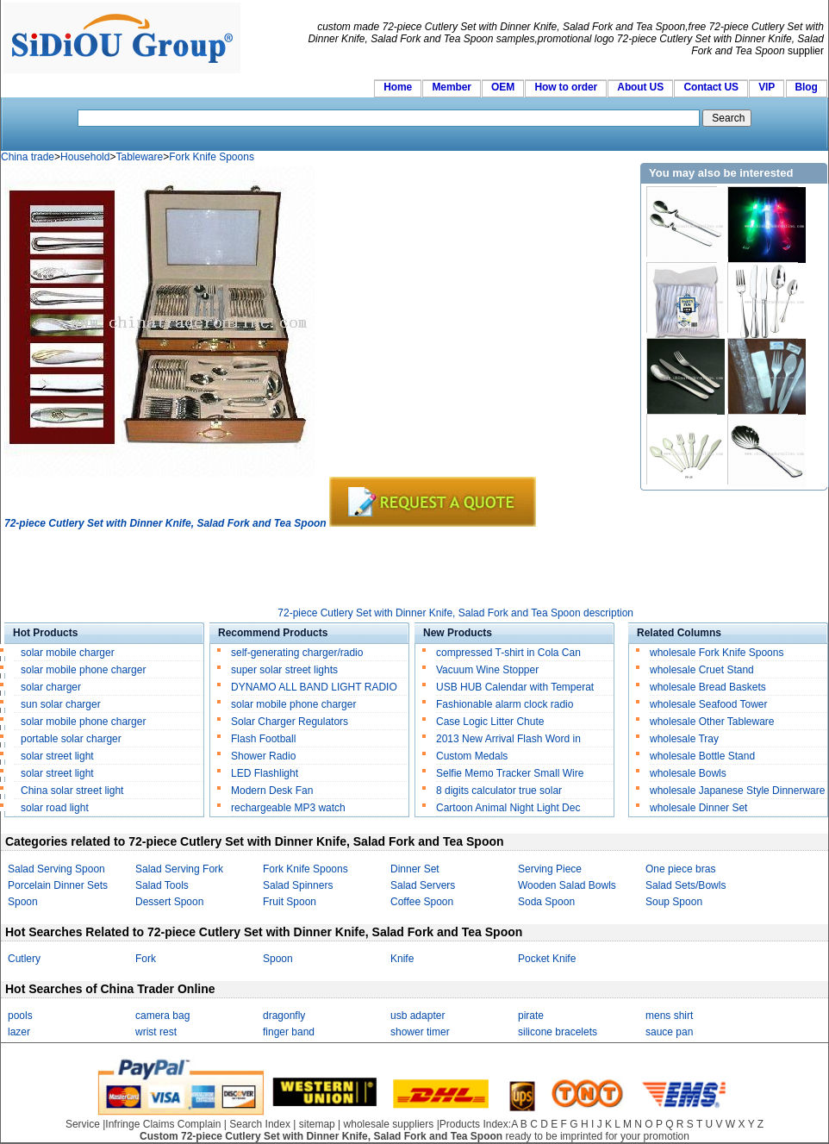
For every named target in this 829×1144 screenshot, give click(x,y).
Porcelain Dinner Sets (58, 885)
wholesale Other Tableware (712, 722)
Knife (402, 959)
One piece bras (680, 869)
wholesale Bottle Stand (702, 756)
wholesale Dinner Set (698, 808)
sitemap (317, 1124)
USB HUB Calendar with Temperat (515, 687)
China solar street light (72, 791)
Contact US (710, 87)
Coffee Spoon (421, 902)
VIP (766, 87)
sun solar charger (61, 704)
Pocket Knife (547, 959)
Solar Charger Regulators (289, 722)
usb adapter (417, 1016)
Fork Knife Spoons (211, 157)
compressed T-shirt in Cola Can (508, 653)
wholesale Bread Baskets (708, 687)
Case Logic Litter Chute (490, 722)
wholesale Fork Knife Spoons (716, 653)
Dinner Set (414, 869)
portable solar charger (72, 739)
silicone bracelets (557, 1032)
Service (82, 1124)
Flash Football (263, 739)
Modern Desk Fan (272, 791)
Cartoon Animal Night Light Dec (508, 808)
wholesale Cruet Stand (702, 670)
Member (451, 87)
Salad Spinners (298, 885)
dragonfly (284, 1016)
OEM (502, 87)
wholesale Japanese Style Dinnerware (737, 791)
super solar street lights (284, 670)
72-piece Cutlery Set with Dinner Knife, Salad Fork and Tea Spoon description (455, 613)
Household (84, 157)
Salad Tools (162, 885)
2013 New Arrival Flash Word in (508, 739)
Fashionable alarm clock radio (506, 704)
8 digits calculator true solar (499, 791)
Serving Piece (550, 869)
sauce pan (669, 1032)
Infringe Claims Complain (163, 1124)
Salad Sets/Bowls (685, 885)
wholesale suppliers (389, 1124)
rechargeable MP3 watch (288, 808)
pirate (531, 1016)
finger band (289, 1032)
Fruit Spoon (289, 902)
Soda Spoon (546, 902)
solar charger (51, 687)
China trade (27, 157)
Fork (145, 959)
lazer (19, 1032)
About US (640, 87)
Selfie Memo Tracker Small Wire (509, 773)
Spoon (23, 902)
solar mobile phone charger (83, 670)
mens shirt (669, 1016)
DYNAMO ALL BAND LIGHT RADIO (314, 687)
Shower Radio (263, 756)
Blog (806, 87)
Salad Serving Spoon (56, 869)
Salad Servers (422, 885)
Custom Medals (472, 756)
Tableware (139, 157)
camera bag (162, 1016)
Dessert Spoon (169, 902)
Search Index (259, 1124)
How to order (565, 87)
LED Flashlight (264, 773)
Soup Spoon (673, 902)
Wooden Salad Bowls (567, 885)
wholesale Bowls (688, 773)
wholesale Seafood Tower (709, 704)
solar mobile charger (68, 653)
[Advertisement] (318, 568)
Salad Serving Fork (179, 869)
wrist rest (156, 1032)
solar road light (55, 808)
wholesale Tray (684, 739)
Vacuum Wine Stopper (487, 670)
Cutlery (24, 959)
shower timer (420, 1032)
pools (20, 1016)
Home (397, 87)
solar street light (57, 756)
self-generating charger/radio (297, 653)
